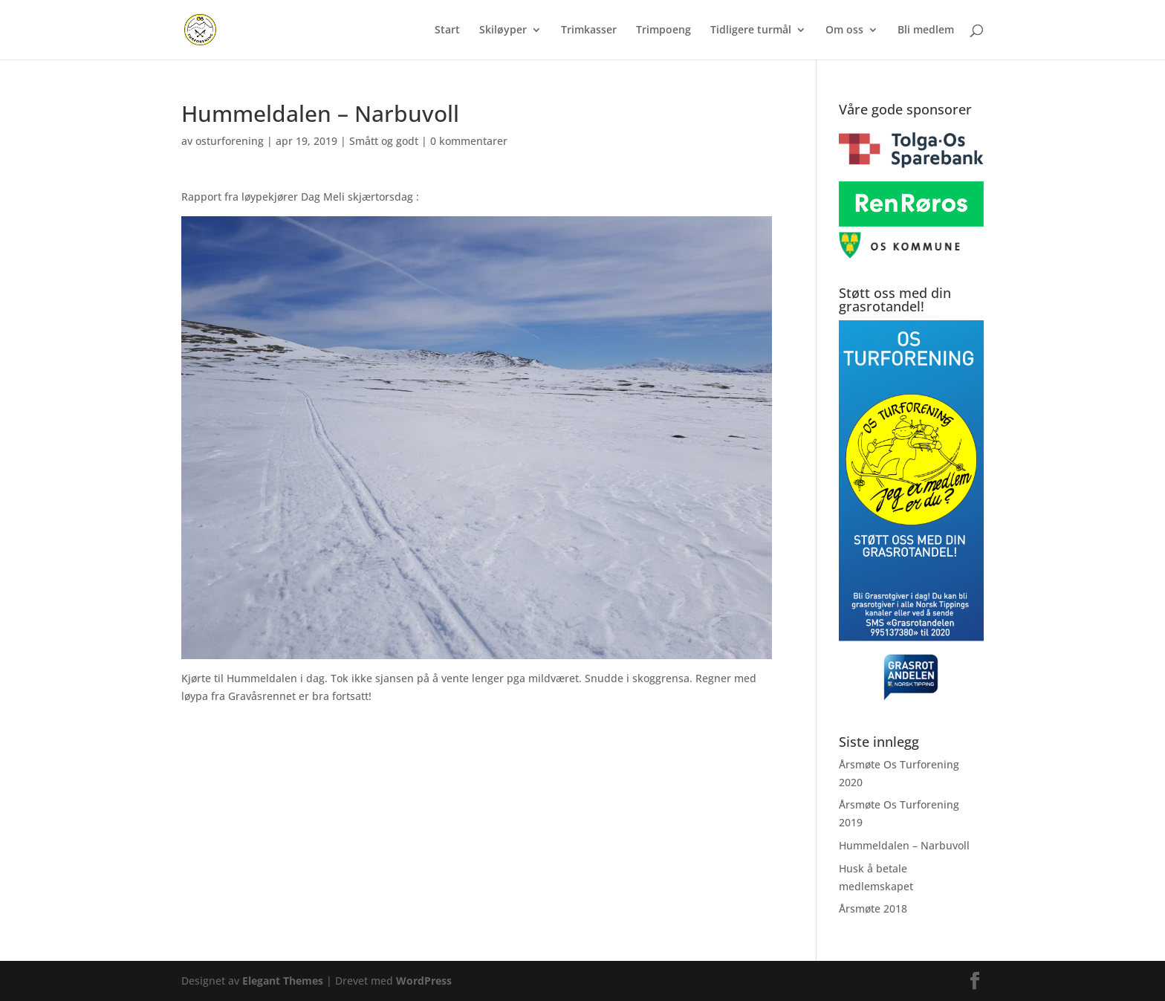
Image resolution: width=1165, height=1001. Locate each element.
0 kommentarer (468, 141)
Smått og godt (383, 141)
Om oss (844, 30)
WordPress (424, 981)
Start (447, 30)
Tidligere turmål (750, 30)
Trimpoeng (663, 30)
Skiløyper (503, 30)
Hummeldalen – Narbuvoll (904, 845)
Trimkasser (589, 30)
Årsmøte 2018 (873, 908)
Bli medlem (926, 30)
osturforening (229, 141)
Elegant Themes (282, 981)
